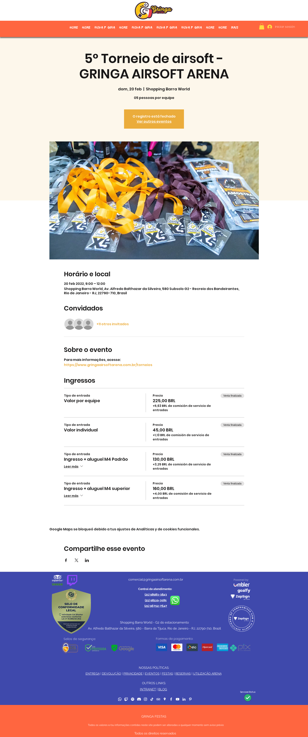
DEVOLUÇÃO (111, 673)
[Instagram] (145, 699)
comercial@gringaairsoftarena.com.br (155, 579)
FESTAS (167, 673)
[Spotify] (132, 699)
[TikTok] (152, 699)
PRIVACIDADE (133, 673)
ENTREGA (93, 673)
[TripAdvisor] (158, 699)
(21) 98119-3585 (156, 600)
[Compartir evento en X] (76, 560)
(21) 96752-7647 (155, 606)
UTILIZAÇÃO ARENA (207, 673)
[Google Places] (165, 699)
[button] (261, 26)
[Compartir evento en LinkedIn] (87, 560)
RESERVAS (183, 673)
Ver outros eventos (154, 121)
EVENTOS (152, 673)
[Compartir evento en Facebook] (66, 560)
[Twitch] (126, 699)
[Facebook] (171, 699)
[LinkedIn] (184, 699)
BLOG (162, 689)
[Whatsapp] (120, 699)
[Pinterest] (190, 699)
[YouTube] (177, 699)
